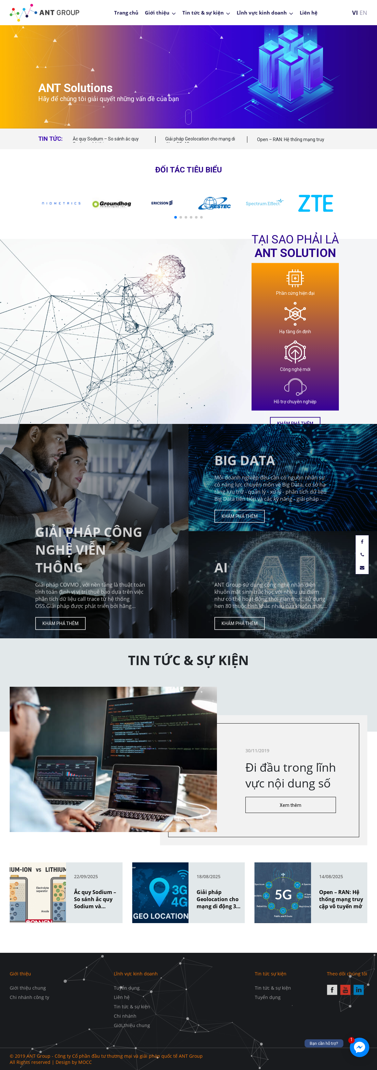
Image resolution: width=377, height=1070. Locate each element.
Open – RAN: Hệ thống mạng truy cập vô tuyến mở (290, 142)
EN (363, 12)
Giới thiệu (157, 12)
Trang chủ (126, 12)
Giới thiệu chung (28, 988)
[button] (175, 217)
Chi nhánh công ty (29, 997)
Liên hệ (309, 12)
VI (355, 12)
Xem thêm (311, 805)
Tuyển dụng (127, 988)
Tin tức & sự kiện (203, 12)
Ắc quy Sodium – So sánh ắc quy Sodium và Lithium (106, 141)
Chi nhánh (125, 1016)
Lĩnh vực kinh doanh (262, 12)
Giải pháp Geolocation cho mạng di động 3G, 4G (200, 141)
